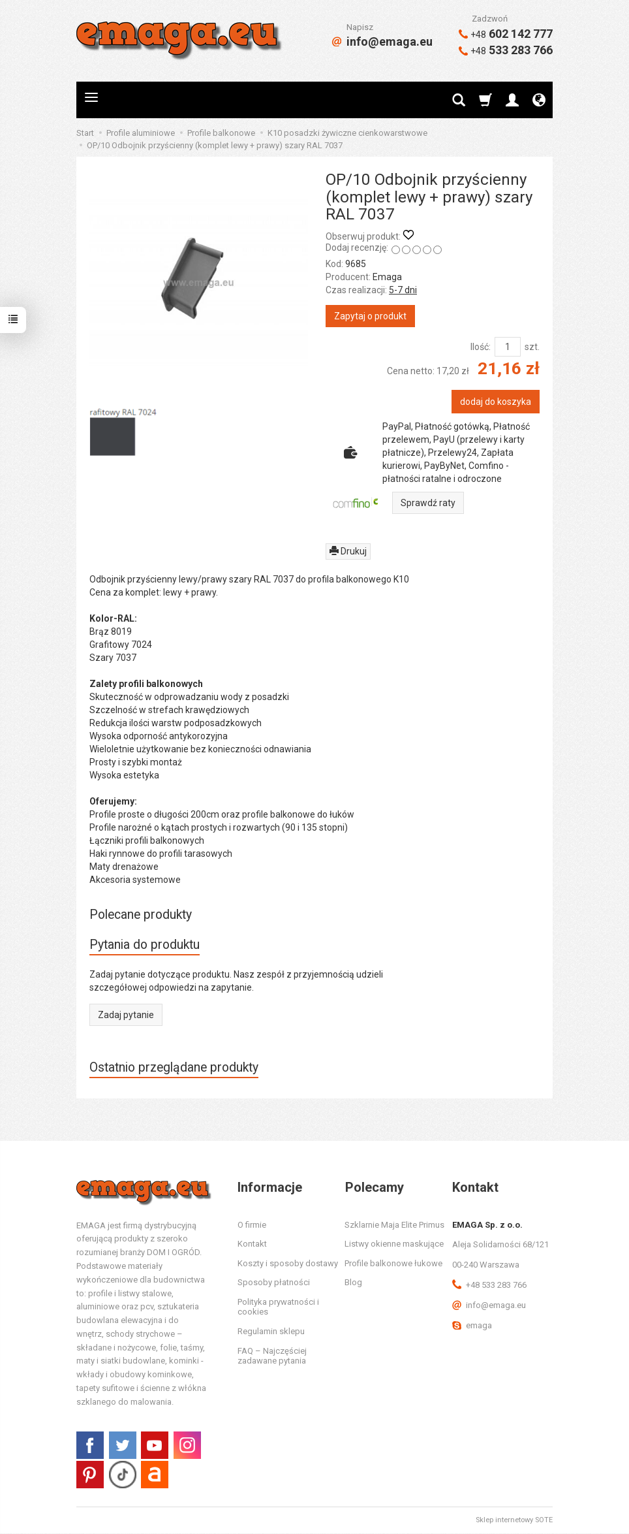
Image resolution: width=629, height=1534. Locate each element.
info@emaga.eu (382, 41)
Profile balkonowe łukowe (393, 1264)
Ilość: (480, 347)
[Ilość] (508, 347)
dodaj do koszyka (495, 401)
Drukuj (348, 551)
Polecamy (374, 1187)
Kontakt (252, 1244)
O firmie (252, 1225)
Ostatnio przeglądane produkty (174, 1067)
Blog (353, 1283)
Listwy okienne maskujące (394, 1244)
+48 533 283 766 (489, 1285)
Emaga (387, 277)
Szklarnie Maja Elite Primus (394, 1225)
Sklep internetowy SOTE (514, 1520)
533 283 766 (506, 50)
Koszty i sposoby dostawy (288, 1264)
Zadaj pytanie (126, 1015)
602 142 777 (506, 33)
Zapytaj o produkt (370, 316)
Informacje (270, 1187)
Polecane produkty (141, 914)
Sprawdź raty (428, 503)
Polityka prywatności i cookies (278, 1308)
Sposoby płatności (274, 1283)
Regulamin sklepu (271, 1332)
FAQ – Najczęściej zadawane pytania (272, 1357)
